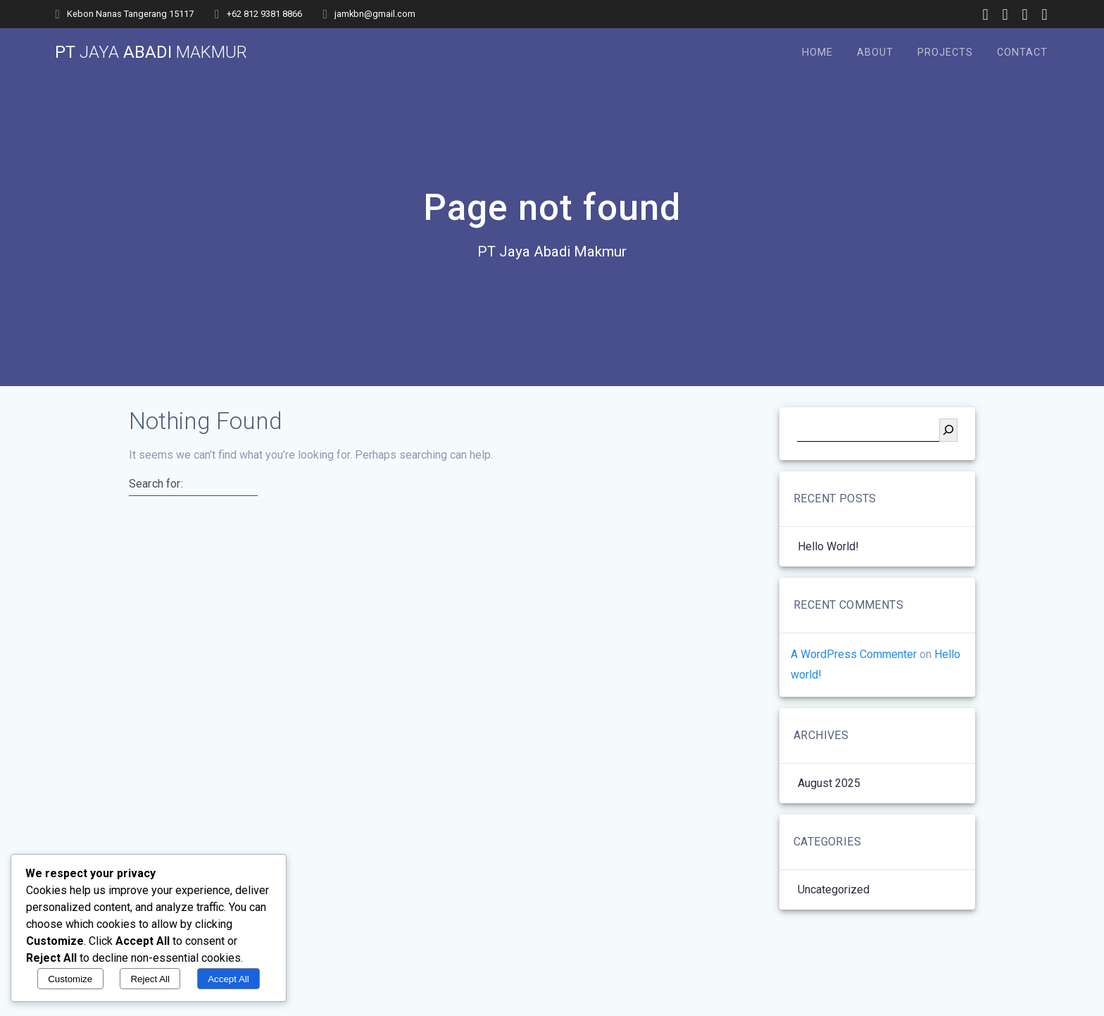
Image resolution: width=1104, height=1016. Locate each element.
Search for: (156, 484)
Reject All (150, 979)
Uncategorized (834, 889)
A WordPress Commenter (854, 654)
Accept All (228, 979)
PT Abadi (151, 52)
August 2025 (829, 783)
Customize (70, 979)
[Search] (948, 430)
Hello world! (828, 546)
